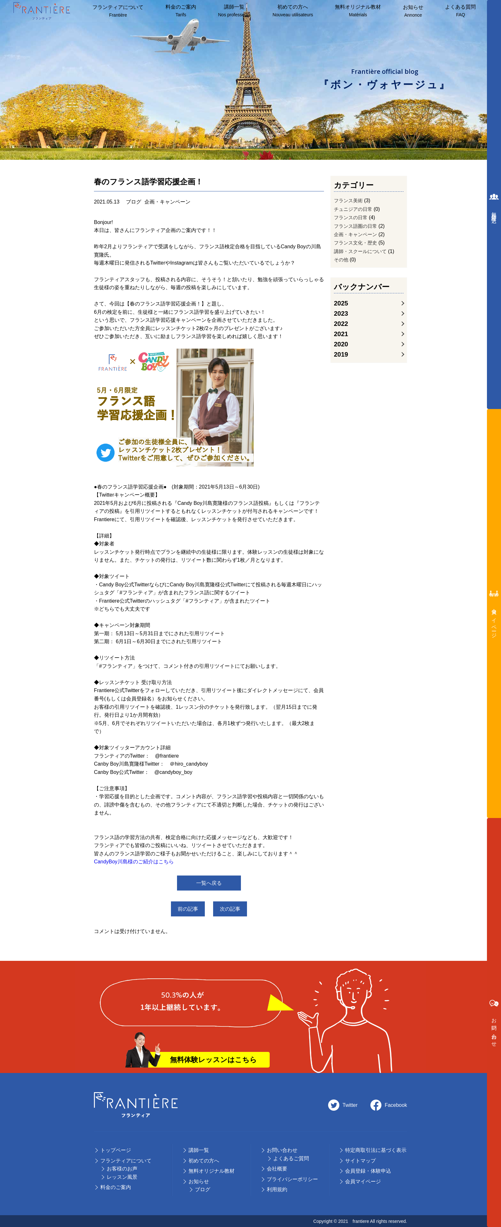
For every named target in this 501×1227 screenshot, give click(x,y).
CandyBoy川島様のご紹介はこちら (134, 863)
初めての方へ (292, 11)
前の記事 (185, 909)
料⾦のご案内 (180, 11)
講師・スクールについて (362, 256)
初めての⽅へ (204, 1160)
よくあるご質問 (291, 1158)
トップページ (115, 1150)
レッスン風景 (122, 1176)
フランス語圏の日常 (357, 228)
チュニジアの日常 (354, 210)
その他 (341, 265)
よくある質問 (460, 11)
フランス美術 (349, 201)
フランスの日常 (352, 219)
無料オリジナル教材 (358, 11)
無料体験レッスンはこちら (213, 1059)
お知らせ (412, 11)
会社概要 (277, 1168)
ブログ (202, 1189)
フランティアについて (117, 11)
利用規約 (277, 1189)
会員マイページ (363, 1181)
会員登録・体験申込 (368, 1170)
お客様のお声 (122, 1168)
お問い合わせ (282, 1150)
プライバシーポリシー (292, 1179)
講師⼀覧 (234, 11)
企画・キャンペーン (357, 238)
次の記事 (232, 909)
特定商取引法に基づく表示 (375, 1150)
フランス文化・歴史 (357, 247)
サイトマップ (360, 1160)
